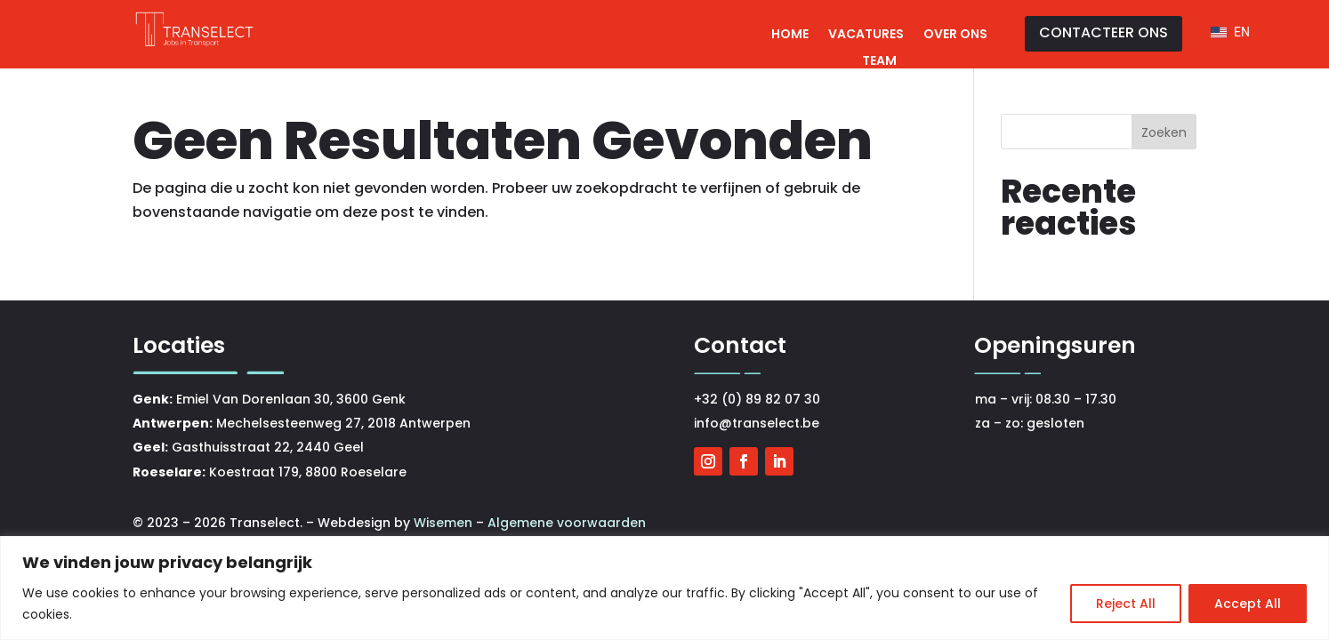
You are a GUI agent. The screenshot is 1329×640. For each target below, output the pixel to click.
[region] (664, 588)
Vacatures (866, 35)
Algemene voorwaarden (566, 523)
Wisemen (445, 523)
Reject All (1126, 603)
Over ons (955, 35)
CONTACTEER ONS (1103, 32)
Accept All (1247, 603)
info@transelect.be (756, 423)
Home (790, 35)
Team (879, 61)
